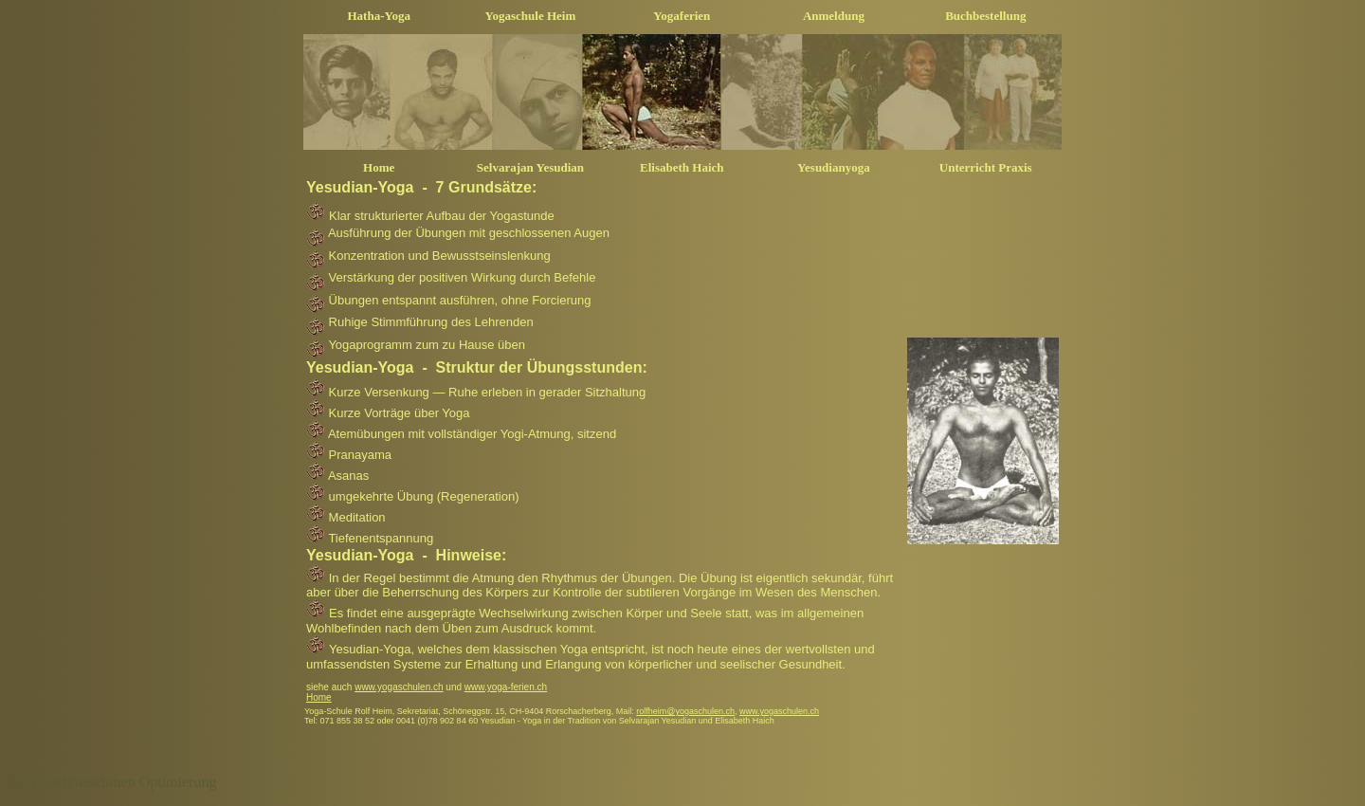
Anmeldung (833, 16)
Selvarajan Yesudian (530, 167)
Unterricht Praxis (985, 167)
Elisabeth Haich (682, 167)
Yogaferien (681, 16)
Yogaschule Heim (530, 16)
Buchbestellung (985, 16)
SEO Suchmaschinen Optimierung (112, 782)
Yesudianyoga (833, 167)
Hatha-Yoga (379, 16)
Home (378, 167)
